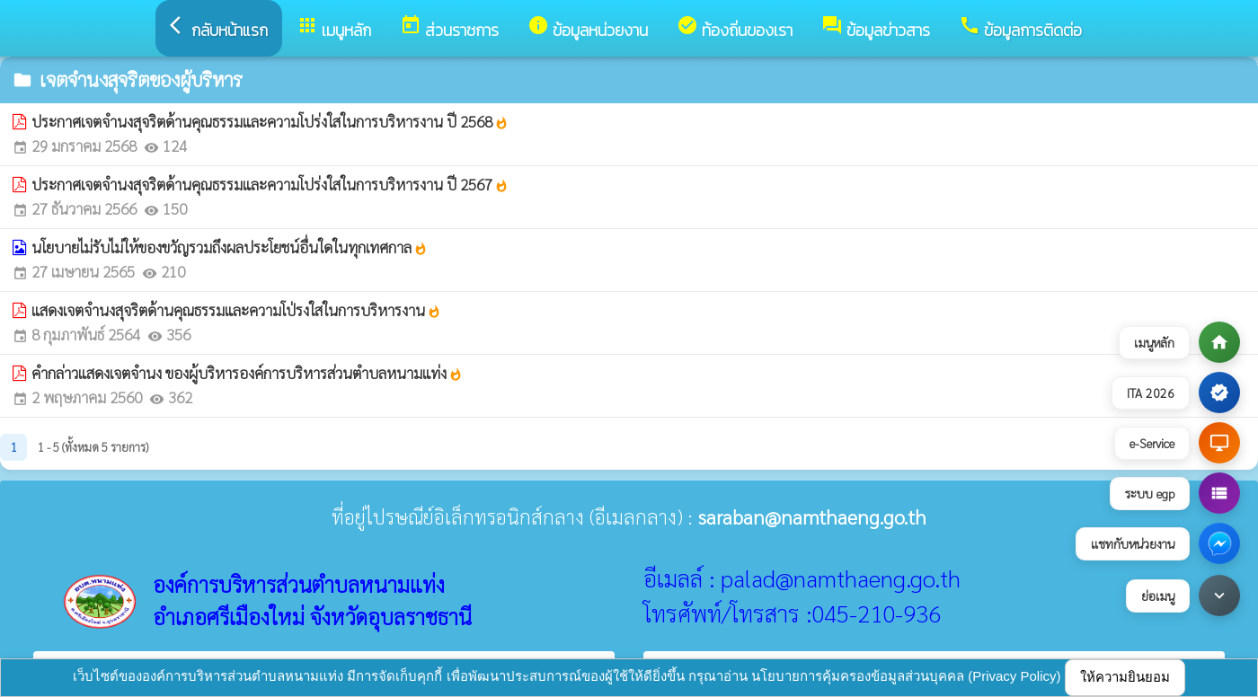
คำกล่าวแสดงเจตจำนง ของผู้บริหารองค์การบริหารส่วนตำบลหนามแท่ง (247, 373)
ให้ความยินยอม (1125, 676)
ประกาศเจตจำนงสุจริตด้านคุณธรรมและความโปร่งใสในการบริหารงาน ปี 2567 (270, 184)
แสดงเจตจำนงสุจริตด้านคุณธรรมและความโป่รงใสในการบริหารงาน (236, 310)
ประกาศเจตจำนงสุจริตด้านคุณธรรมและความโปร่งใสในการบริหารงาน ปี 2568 (270, 121)
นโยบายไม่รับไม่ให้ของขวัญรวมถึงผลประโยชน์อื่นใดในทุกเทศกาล (229, 247)
